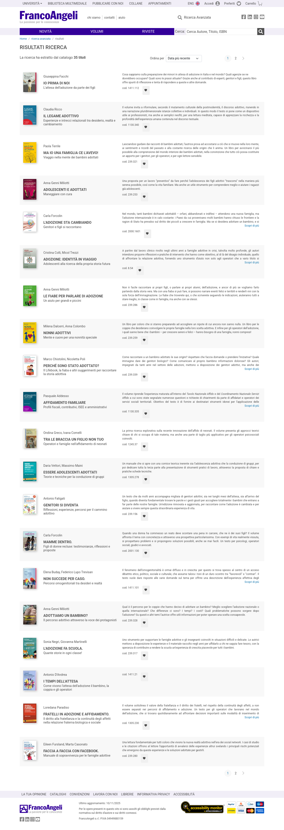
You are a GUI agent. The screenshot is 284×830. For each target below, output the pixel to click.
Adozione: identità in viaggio (70, 259)
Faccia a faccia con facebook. (71, 751)
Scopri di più (252, 225)
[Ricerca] (260, 31)
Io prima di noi (56, 83)
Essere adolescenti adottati (70, 472)
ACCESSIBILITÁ (184, 794)
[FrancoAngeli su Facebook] (243, 18)
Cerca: (180, 31)
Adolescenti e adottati (65, 190)
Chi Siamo (93, 17)
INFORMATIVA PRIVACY (153, 794)
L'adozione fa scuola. (63, 648)
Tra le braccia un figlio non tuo (73, 439)
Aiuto (121, 17)
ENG (191, 3)
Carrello (250, 3)
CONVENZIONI (80, 794)
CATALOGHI (58, 794)
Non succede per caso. (64, 579)
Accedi (209, 3)
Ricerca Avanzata (197, 17)
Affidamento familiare (64, 403)
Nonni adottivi (57, 333)
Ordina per (157, 58)
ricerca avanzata (41, 38)
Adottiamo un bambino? (65, 616)
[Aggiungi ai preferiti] (146, 90)
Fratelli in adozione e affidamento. (76, 714)
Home (23, 38)
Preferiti (229, 3)
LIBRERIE (127, 794)
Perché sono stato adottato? (71, 366)
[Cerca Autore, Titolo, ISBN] (221, 31)
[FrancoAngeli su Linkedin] (250, 18)
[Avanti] (243, 58)
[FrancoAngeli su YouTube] (262, 18)
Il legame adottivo (61, 116)
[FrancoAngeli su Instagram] (256, 18)
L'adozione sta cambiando (67, 222)
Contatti (109, 17)
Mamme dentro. (57, 542)
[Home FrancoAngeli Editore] (49, 17)
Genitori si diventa (60, 505)
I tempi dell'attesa (60, 681)
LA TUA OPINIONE (33, 794)
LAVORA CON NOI (105, 794)
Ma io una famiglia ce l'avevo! (70, 153)
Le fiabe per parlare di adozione (73, 296)
